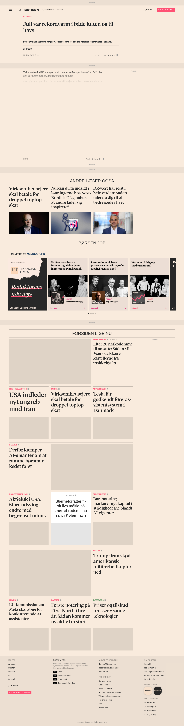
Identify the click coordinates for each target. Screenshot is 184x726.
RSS (9, 675)
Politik (54, 389)
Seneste (11, 671)
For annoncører (105, 700)
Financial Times (62, 675)
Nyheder (11, 664)
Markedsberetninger (18, 494)
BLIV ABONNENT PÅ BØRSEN (19, 692)
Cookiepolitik (104, 684)
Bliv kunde (103, 707)
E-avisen (14, 685)
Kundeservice (105, 681)
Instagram (150, 706)
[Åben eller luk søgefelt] (17, 10)
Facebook (150, 710)
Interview (69, 495)
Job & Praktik (150, 668)
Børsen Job (103, 671)
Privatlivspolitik (105, 688)
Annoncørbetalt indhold (154, 675)
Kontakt (147, 664)
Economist (60, 679)
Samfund (27, 17)
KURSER (58, 10)
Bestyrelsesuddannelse (109, 668)
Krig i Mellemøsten (18, 389)
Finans (58, 671)
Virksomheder (99, 339)
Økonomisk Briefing (64, 683)
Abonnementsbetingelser (110, 692)
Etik (100, 703)
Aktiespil (11, 679)
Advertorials (149, 679)
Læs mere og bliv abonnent (63, 668)
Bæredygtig (98, 600)
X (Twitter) (150, 714)
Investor (13, 445)
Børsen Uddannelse (107, 664)
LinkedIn (149, 702)
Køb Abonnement (165, 10)
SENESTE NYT (46, 9)
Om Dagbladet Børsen (154, 671)
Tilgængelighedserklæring (110, 696)
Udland (96, 551)
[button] (148, 9)
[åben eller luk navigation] (11, 10)
